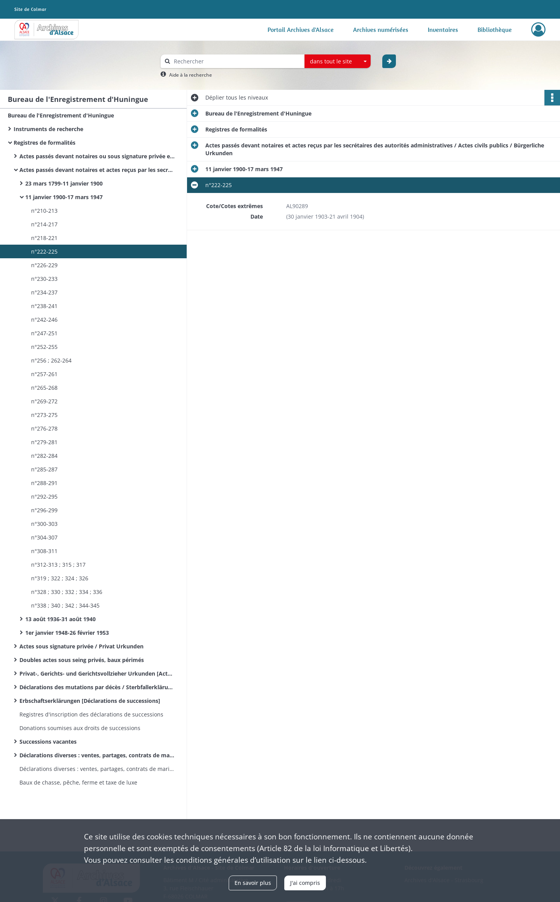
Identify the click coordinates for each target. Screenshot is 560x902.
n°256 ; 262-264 (51, 360)
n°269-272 (44, 401)
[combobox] (337, 61)
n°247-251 (44, 333)
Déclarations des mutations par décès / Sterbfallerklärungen (97, 687)
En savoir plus (252, 882)
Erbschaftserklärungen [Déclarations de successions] (89, 700)
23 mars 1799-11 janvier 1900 (64, 183)
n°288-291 (44, 483)
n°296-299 (44, 510)
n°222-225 (44, 251)
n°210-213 (44, 210)
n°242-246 (44, 319)
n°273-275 (44, 415)
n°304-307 (44, 537)
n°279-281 (44, 442)
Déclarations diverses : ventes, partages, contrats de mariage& (97, 768)
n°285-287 (44, 469)
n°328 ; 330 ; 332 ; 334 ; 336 (66, 591)
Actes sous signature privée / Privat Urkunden (81, 646)
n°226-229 (44, 265)
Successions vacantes (48, 741)
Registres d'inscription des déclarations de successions (91, 714)
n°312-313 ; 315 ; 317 (58, 564)
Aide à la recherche (190, 75)
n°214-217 (44, 224)
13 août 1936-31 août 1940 (60, 619)
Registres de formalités (44, 142)
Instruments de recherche (48, 129)
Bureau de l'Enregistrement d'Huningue (61, 115)
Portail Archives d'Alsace (301, 29)
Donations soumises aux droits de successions (79, 728)
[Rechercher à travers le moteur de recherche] (236, 61)
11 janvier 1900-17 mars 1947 (64, 197)
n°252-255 (44, 346)
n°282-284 (44, 455)
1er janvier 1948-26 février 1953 (67, 632)
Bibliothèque (495, 29)
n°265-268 (44, 387)
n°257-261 (44, 374)
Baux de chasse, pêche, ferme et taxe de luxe (78, 782)
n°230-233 (44, 278)
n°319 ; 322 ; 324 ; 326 (59, 578)
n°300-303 (44, 523)
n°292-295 (44, 496)
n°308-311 (44, 551)
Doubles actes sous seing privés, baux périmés (81, 660)
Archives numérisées (380, 29)
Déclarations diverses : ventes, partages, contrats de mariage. (97, 755)
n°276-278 (44, 428)
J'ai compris (305, 882)
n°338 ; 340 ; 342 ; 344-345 (65, 605)
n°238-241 (44, 306)
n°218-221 (44, 238)
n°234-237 (44, 292)
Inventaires (443, 29)
